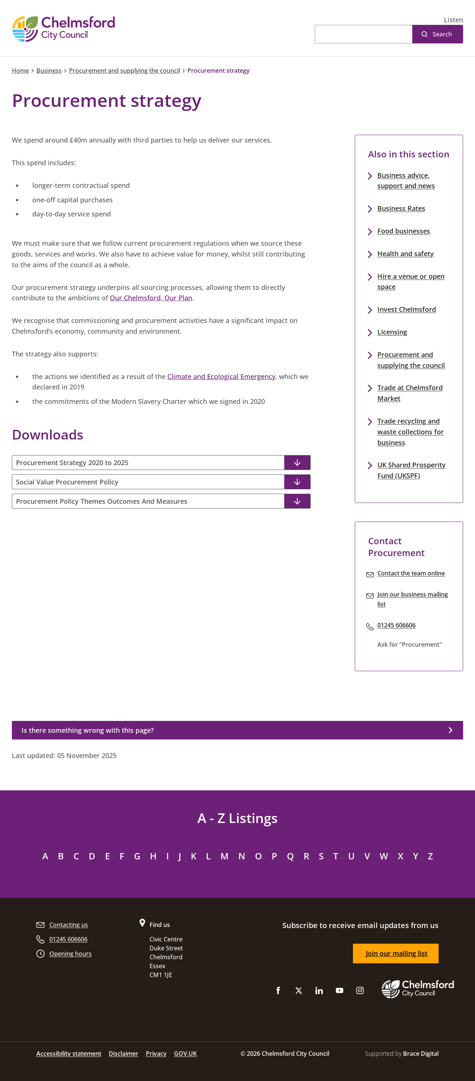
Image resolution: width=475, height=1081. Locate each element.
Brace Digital (421, 1053)
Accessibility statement (68, 1053)
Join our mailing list (397, 953)
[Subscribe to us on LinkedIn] (319, 992)
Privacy (156, 1053)
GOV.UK (185, 1053)
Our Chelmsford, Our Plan (151, 297)
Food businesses (403, 230)
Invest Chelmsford (406, 309)
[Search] (363, 34)
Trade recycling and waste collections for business (410, 432)
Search (442, 34)
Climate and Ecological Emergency (221, 376)
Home (20, 70)
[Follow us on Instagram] (360, 992)
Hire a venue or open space (411, 281)
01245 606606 (396, 625)
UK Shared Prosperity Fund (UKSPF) (411, 470)
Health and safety (405, 253)
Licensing (392, 331)
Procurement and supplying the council (124, 70)
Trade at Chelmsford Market (410, 393)
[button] (453, 20)
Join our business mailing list (412, 599)
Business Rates (401, 208)
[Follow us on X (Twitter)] (298, 992)
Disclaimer (123, 1053)
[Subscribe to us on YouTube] (339, 992)
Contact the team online (411, 573)
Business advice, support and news (406, 180)
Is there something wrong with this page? (88, 730)
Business (49, 70)
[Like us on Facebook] (278, 992)
